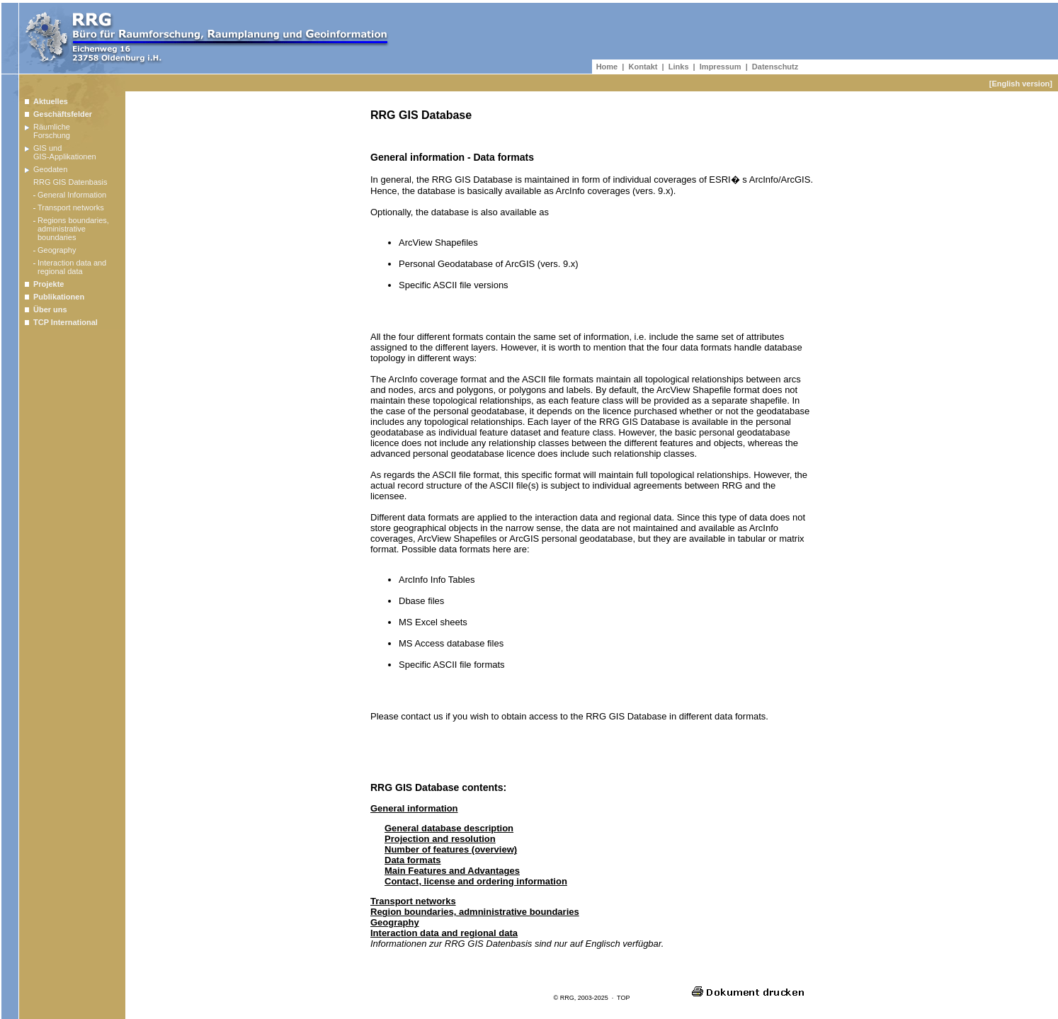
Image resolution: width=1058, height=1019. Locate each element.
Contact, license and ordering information (476, 881)
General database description (449, 828)
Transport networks (413, 901)
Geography (394, 922)
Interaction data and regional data (444, 933)
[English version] (1020, 83)
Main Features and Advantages (452, 870)
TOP (623, 997)
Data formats (412, 860)
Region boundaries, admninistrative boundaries (474, 911)
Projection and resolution (440, 838)
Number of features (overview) (451, 849)
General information (414, 808)
